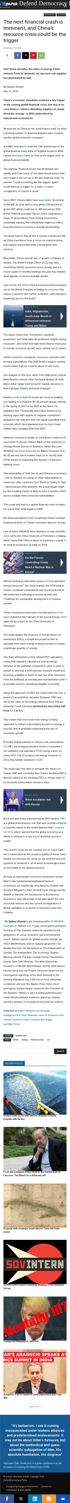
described (17, 155)
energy (25, 1040)
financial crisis (37, 1040)
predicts (17, 397)
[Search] (60, 1051)
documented (51, 289)
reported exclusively (25, 451)
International (50, 14)
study (6, 535)
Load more (35, 1407)
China (15, 1040)
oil (48, 1040)
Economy (61, 14)
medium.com (21, 1036)
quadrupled (45, 200)
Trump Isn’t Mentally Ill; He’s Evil (21, 1341)
